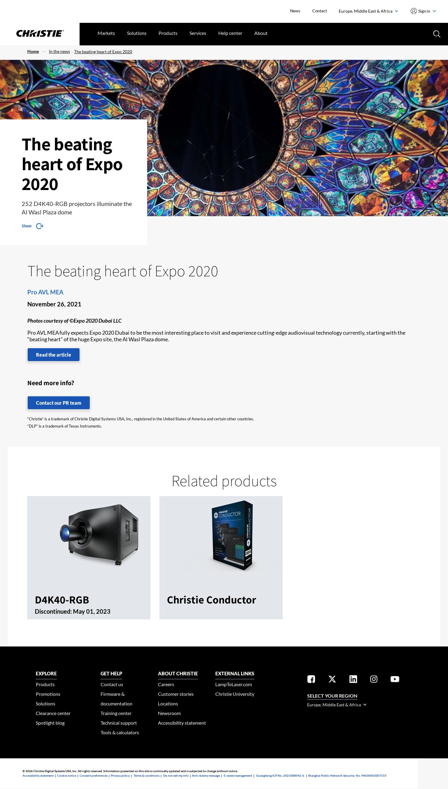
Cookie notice (66, 775)
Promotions (48, 694)
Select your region (332, 695)
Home (33, 51)
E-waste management (238, 775)
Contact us (112, 684)
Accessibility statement (182, 723)
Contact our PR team (58, 403)
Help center (230, 33)
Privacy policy (120, 775)
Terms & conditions (146, 775)
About (261, 33)
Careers (166, 684)
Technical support (119, 723)
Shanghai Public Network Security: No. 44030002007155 (347, 775)
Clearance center (53, 713)
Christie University (234, 694)
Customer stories (176, 694)
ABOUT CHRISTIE (178, 673)
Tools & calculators (120, 732)
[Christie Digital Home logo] (40, 34)
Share (27, 226)
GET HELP (111, 673)
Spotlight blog (50, 723)
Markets (106, 33)
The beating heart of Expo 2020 (103, 51)
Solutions (137, 33)
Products (168, 33)
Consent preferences (93, 775)
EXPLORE (46, 673)
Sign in (427, 11)
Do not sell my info (176, 775)
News (295, 10)
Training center (116, 713)
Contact (319, 10)
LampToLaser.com (233, 684)
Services (197, 33)
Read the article (53, 355)
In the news (59, 51)
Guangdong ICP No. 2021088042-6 (280, 775)
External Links (234, 673)
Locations (168, 703)
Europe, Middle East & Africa (368, 11)
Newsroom (169, 713)
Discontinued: (54, 611)
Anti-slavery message (206, 775)
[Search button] (436, 33)
